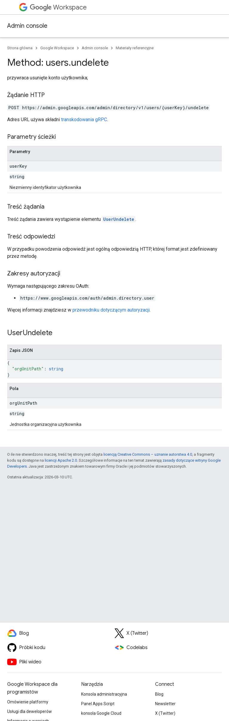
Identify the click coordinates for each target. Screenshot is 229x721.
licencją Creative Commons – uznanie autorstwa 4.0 (147, 454)
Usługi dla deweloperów (29, 711)
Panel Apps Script (97, 703)
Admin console (27, 26)
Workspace (58, 7)
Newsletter (165, 703)
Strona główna (20, 48)
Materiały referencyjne (135, 48)
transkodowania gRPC (84, 119)
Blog (159, 694)
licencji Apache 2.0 (61, 460)
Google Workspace (57, 48)
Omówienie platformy (27, 702)
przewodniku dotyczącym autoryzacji (111, 310)
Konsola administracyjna (104, 694)
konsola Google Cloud (101, 713)
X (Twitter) (165, 713)
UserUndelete (118, 219)
